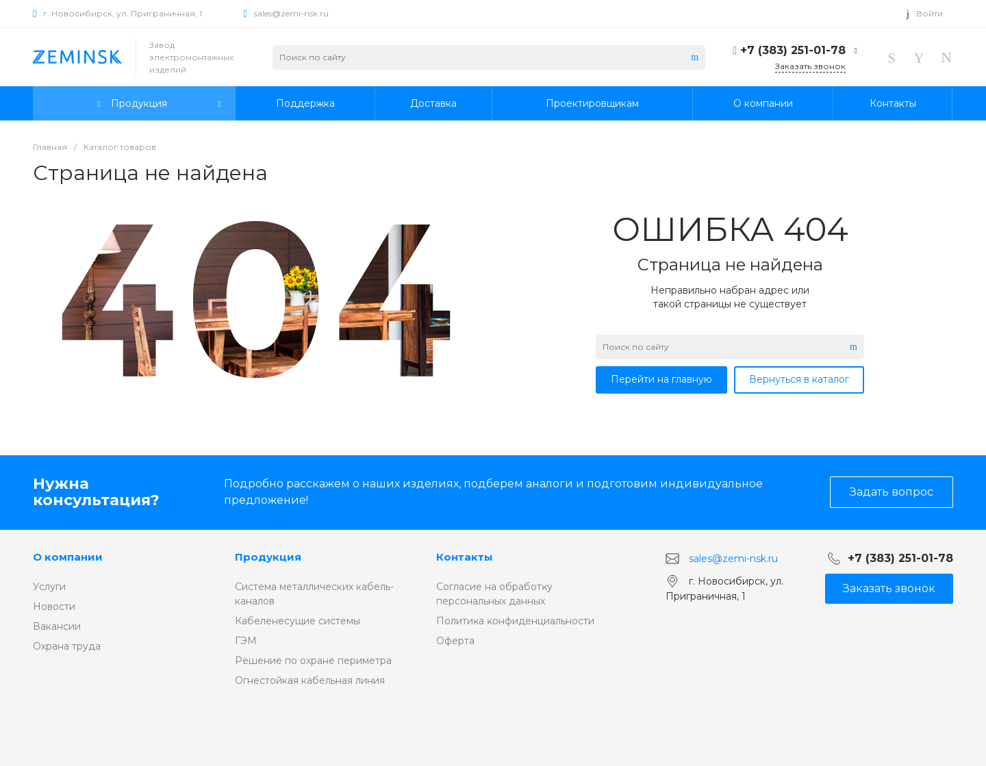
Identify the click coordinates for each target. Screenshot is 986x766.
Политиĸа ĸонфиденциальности (515, 621)
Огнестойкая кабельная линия (310, 680)
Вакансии (57, 626)
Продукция (268, 556)
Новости (54, 606)
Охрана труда (67, 646)
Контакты (464, 556)
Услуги (49, 586)
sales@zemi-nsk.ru (291, 13)
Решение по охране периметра (313, 660)
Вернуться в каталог (799, 379)
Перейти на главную (661, 379)
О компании (68, 556)
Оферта (455, 641)
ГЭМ (246, 641)
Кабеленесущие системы (297, 621)
